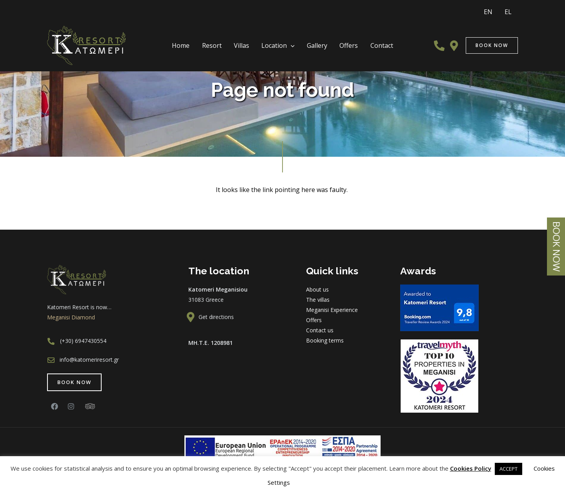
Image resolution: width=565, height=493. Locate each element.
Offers (339, 41)
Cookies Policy (470, 468)
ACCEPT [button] (508, 468)
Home (195, 41)
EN (495, 9)
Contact (367, 41)
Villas (246, 41)
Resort (221, 41)
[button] (74, 382)
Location (278, 41)
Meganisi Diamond (71, 317)
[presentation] (291, 41)
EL (510, 9)
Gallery (312, 41)
